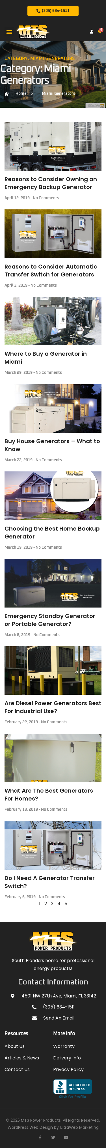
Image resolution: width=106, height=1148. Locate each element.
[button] (9, 31)
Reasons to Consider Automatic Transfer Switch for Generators (51, 270)
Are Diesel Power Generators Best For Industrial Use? (53, 707)
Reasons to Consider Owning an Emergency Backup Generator (51, 183)
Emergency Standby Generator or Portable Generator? (50, 620)
